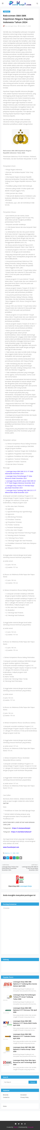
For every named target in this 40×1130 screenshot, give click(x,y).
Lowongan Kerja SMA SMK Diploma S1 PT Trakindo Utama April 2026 (24, 1036)
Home (5, 1106)
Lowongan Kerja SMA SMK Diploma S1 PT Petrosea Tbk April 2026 (25, 1010)
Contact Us (6, 1097)
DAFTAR (5, 803)
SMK (17, 853)
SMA (14, 853)
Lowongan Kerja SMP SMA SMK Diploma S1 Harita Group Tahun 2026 (24, 1049)
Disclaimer (23, 1095)
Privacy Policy (24, 1097)
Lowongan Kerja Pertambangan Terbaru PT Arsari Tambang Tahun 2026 (24, 997)
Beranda (5, 1095)
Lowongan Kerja (12, 26)
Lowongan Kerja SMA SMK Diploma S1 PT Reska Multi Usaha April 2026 (25, 1023)
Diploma (7, 853)
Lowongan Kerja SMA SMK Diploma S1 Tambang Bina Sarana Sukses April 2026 (25, 984)
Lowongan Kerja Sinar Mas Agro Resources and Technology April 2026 (24, 1062)
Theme (15, 1127)
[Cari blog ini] (15, 1082)
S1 (11, 853)
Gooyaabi (30, 1127)
